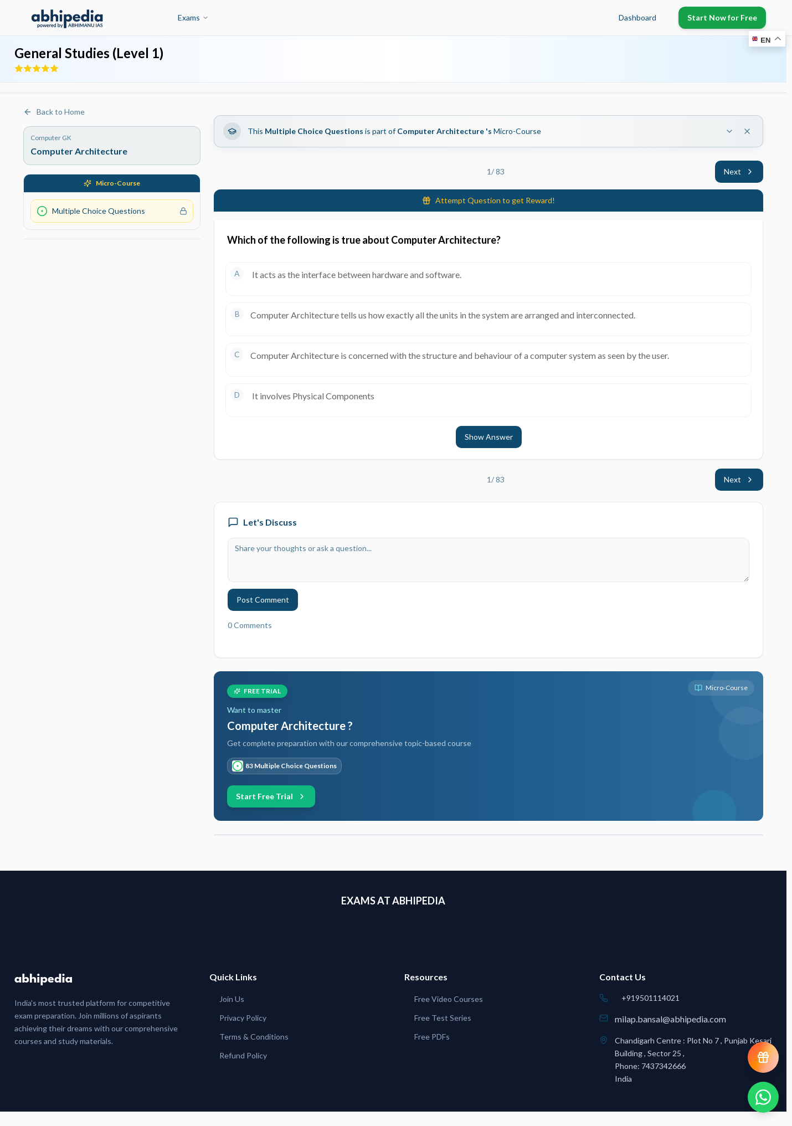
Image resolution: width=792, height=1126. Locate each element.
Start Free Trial (271, 796)
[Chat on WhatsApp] (763, 1097)
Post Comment (262, 599)
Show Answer (489, 436)
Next (739, 171)
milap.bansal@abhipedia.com (670, 1019)
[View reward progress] (763, 1057)
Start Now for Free (722, 17)
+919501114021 (650, 997)
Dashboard (637, 17)
